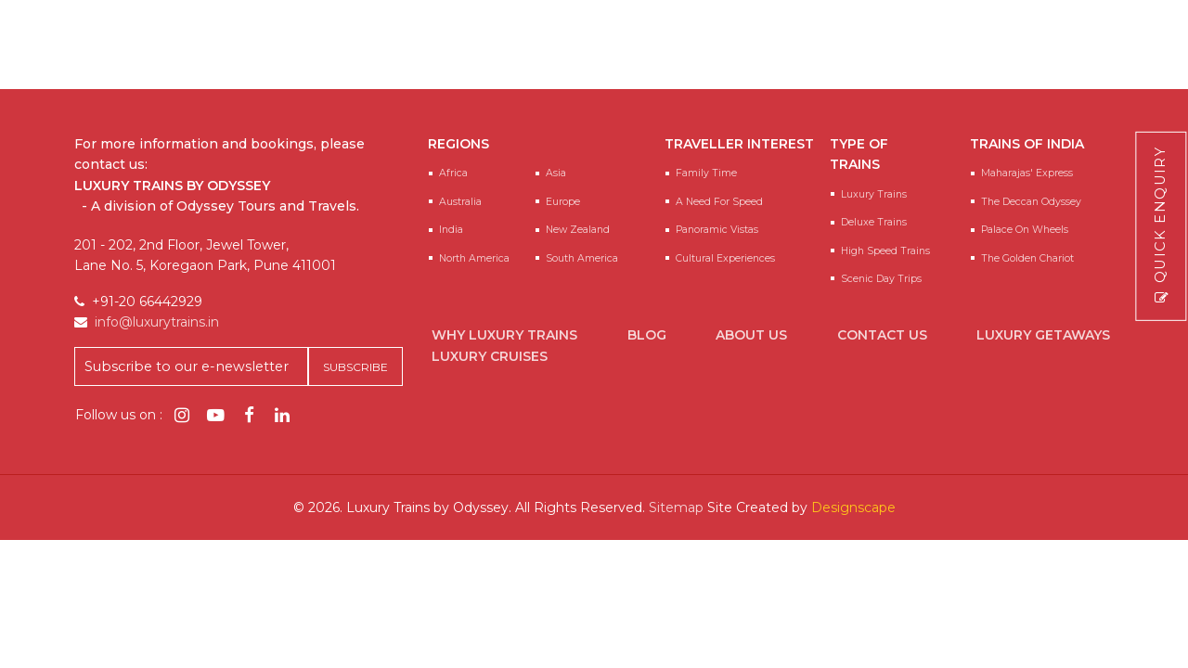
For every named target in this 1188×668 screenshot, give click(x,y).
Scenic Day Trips (881, 279)
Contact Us (882, 335)
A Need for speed (719, 202)
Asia (556, 173)
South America (582, 258)
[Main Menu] (1152, 52)
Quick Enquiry (1161, 226)
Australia (460, 202)
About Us (751, 335)
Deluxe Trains (874, 222)
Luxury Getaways (1043, 335)
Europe (563, 202)
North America (474, 258)
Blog (646, 335)
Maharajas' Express (1027, 173)
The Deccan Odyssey (1031, 202)
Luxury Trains (874, 194)
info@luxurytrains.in (986, 36)
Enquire (1032, 62)
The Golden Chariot (1027, 258)
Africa (453, 173)
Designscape (853, 507)
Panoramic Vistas (717, 230)
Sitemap (676, 507)
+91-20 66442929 (810, 36)
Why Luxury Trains (504, 335)
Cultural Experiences (725, 258)
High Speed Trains (885, 251)
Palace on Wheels (1024, 230)
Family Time (706, 173)
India (451, 230)
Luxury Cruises (490, 356)
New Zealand (578, 230)
